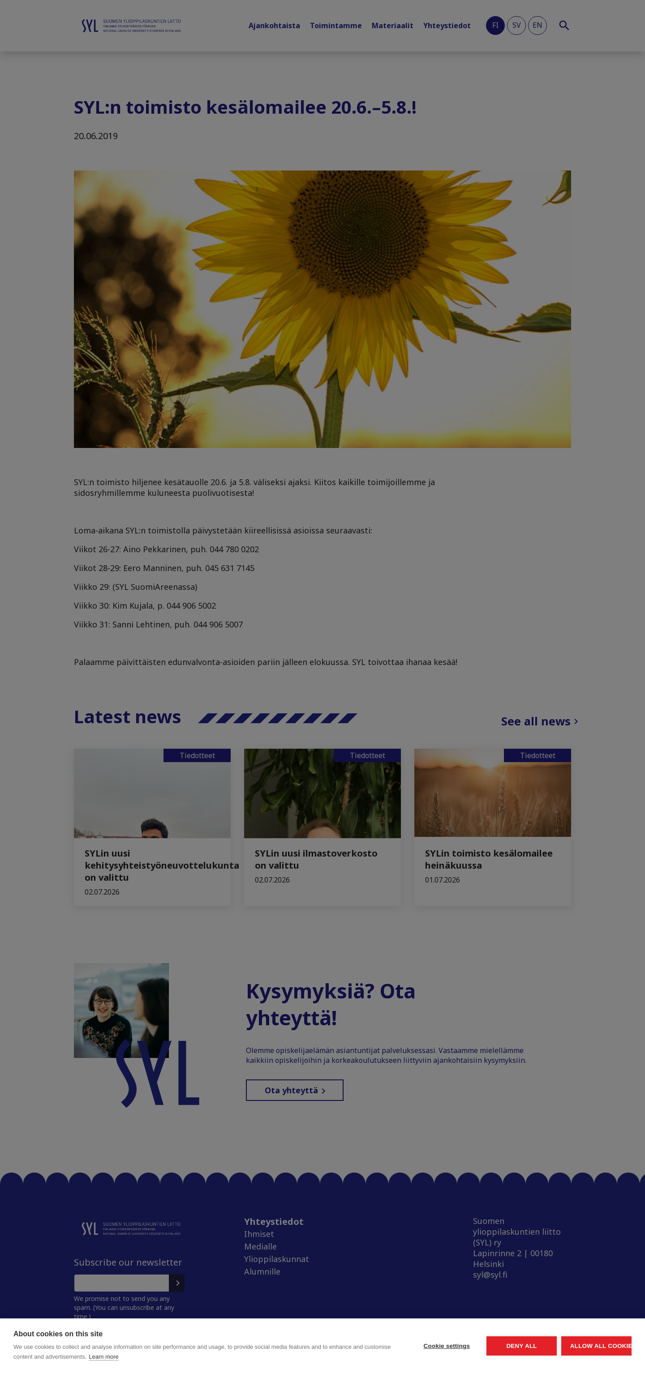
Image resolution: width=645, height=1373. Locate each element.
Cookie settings (363, 1346)
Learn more (207, 1356)
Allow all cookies (579, 1346)
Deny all (471, 1346)
